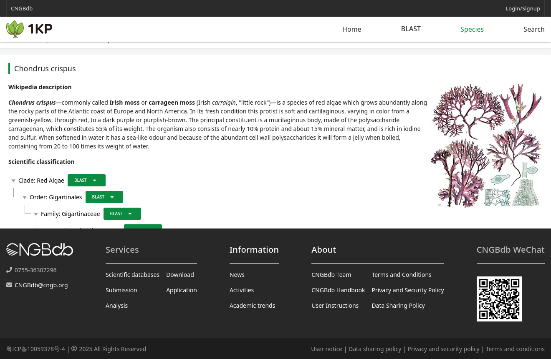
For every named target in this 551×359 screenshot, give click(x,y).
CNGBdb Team (331, 275)
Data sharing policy (375, 349)
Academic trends (253, 305)
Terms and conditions (515, 349)
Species (472, 29)
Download (180, 275)
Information (254, 249)
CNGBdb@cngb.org (41, 285)
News (237, 275)
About (323, 249)
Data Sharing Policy (398, 305)
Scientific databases (132, 275)
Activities (242, 290)
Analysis (117, 305)
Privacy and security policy (443, 349)
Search (534, 29)
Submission (121, 290)
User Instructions (335, 305)
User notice (326, 349)
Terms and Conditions (401, 275)
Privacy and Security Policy (408, 290)
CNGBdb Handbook (338, 290)
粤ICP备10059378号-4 (35, 349)
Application (181, 290)
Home (351, 29)
